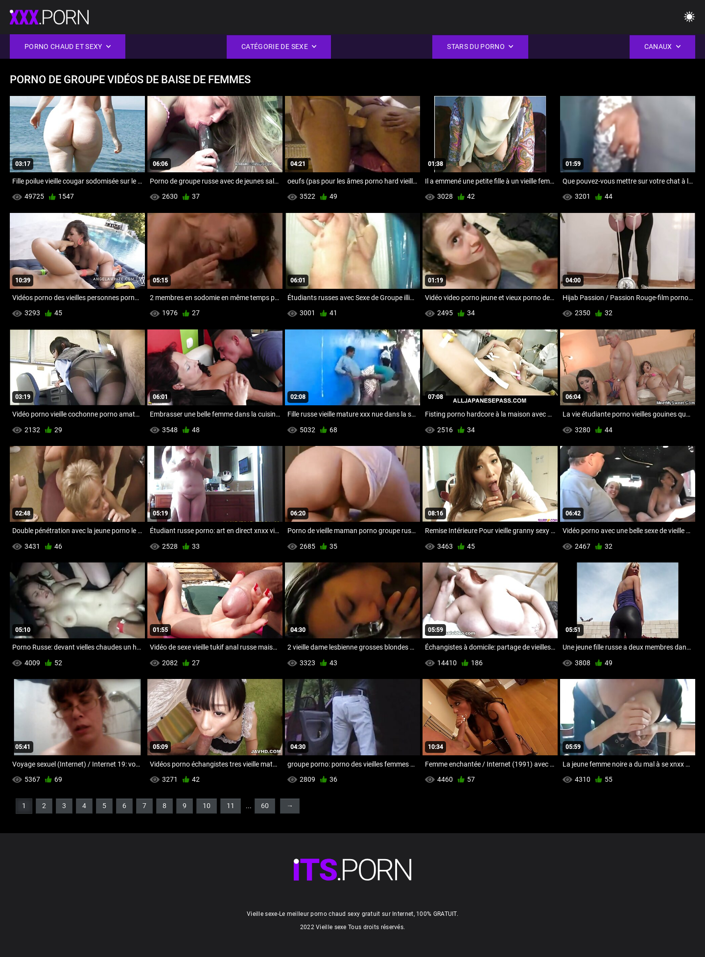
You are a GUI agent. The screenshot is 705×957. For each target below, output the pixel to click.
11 (231, 806)
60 (265, 806)
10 (207, 806)
